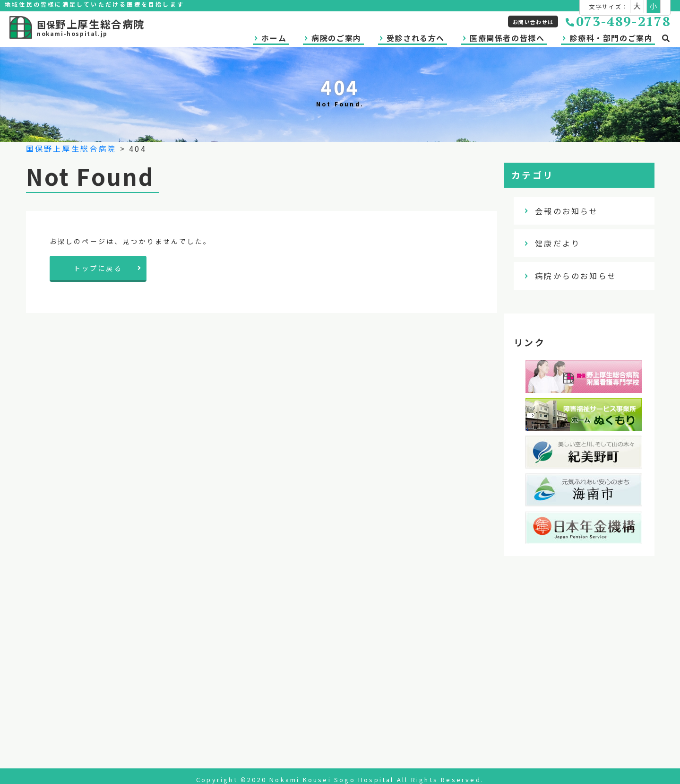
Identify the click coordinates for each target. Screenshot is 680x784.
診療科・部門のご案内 (611, 38)
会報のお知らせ (572, 211)
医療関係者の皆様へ (507, 38)
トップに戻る (108, 268)
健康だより (563, 243)
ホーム (273, 38)
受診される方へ (416, 38)
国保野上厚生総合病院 (71, 148)
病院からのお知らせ (581, 275)
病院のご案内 (336, 38)
